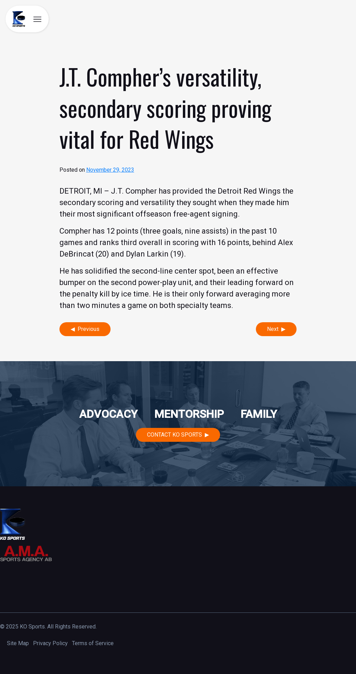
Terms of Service (93, 643)
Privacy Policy (50, 643)
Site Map (18, 643)
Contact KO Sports (174, 434)
